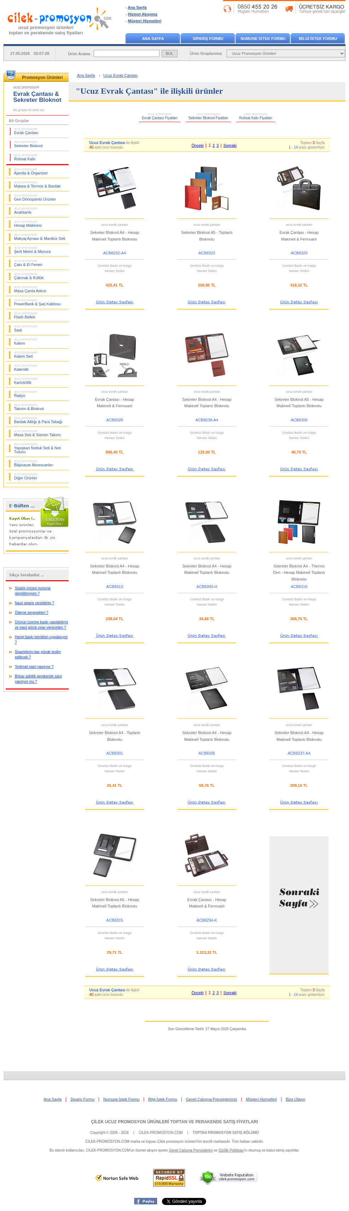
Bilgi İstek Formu (162, 1099)
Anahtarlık (25, 210)
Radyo (25, 394)
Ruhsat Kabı (25, 157)
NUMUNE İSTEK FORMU (262, 38)
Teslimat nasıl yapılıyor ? (34, 667)
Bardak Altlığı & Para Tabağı (38, 420)
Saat (25, 328)
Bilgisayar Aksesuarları (33, 463)
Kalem (25, 341)
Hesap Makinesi (28, 223)
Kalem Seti (25, 354)
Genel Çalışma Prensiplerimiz (211, 1099)
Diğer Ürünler (25, 476)
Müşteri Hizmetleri (145, 21)
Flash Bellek (25, 315)
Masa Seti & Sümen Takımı (37, 433)
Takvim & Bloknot (29, 407)
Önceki (198, 145)
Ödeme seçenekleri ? (31, 613)
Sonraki (230, 145)
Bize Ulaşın (296, 1099)
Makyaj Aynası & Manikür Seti (39, 237)
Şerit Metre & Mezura (32, 250)
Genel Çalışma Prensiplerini (191, 1150)
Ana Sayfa (137, 7)
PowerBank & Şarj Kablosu (37, 302)
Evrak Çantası (26, 131)
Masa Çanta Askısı (30, 289)
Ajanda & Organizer (31, 171)
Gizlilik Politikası (231, 1150)
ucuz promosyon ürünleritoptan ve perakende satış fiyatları (46, 30)
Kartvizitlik (25, 381)
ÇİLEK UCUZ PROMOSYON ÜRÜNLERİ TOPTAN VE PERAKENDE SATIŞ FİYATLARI (174, 1121)
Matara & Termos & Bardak (37, 184)
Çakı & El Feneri (28, 263)
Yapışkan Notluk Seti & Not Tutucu (37, 448)
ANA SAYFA (153, 38)
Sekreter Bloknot (28, 144)
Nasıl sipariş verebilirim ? (34, 603)
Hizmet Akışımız (142, 14)
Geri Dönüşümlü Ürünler (35, 197)
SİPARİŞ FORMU (208, 38)
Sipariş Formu (82, 1099)
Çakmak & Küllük (29, 276)
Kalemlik (25, 367)
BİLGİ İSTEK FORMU (318, 38)
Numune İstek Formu (121, 1099)
